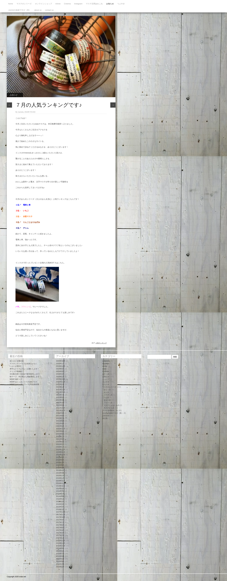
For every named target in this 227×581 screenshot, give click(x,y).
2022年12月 (60, 390)
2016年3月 (60, 564)
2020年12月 (60, 429)
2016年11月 (60, 543)
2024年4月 (60, 369)
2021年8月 (60, 416)
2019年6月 (60, 465)
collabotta (106, 361)
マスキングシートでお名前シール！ (23, 364)
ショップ (105, 379)
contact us (49, 10)
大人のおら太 (109, 408)
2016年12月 (60, 541)
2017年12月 (60, 512)
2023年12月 (60, 379)
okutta (104, 366)
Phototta (105, 371)
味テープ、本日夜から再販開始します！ (25, 377)
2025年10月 (60, 361)
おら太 (106, 392)
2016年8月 (60, 551)
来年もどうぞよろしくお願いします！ (24, 369)
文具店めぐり (107, 416)
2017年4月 (60, 530)
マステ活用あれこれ (94, 4)
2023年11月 (60, 382)
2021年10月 (60, 410)
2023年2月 (60, 384)
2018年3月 (60, 504)
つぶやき (121, 4)
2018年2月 (60, 507)
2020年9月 (60, 431)
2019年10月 (60, 455)
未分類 (105, 418)
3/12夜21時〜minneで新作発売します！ (25, 374)
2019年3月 (60, 473)
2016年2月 (60, 567)
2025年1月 (60, 364)
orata (104, 369)
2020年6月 (60, 439)
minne (58, 4)
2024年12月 (60, 366)
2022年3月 (60, 403)
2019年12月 (60, 450)
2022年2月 (60, 405)
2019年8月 (60, 460)
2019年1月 (60, 478)
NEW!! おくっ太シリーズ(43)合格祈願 (24, 384)
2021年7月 (60, 418)
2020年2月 (60, 444)
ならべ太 (105, 384)
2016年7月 (60, 554)
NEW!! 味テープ (16, 379)
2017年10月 (60, 517)
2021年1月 (60, 426)
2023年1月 (60, 387)
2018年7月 (60, 494)
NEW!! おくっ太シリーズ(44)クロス (23, 382)
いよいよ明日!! (15, 366)
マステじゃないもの (111, 405)
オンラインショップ (43, 4)
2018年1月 (60, 509)
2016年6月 (60, 556)
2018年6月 (60, 496)
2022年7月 (60, 395)
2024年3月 (60, 371)
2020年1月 (60, 447)
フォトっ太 (108, 403)
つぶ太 (106, 397)
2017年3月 (60, 533)
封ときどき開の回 (17, 361)
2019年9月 (60, 457)
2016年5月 (60, 559)
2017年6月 (60, 525)
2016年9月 (60, 548)
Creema (67, 4)
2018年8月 (60, 491)
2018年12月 (60, 481)
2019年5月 (60, 468)
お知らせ (110, 4)
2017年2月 (60, 535)
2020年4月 (60, 442)
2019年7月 (60, 463)
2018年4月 (60, 502)
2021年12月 (60, 408)
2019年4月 (60, 470)
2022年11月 (60, 392)
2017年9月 (60, 520)
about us (38, 10)
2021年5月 (60, 421)
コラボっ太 (108, 395)
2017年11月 (60, 515)
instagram (78, 4)
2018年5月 (60, 499)
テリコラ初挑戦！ (17, 371)
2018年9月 (60, 489)
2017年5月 (60, 528)
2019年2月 (60, 476)
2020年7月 (60, 436)
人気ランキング (101, 343)
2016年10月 (60, 546)
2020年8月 (60, 434)
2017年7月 (60, 522)
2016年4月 (60, 561)
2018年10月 (60, 486)
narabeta (105, 364)
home (10, 4)
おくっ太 (105, 374)
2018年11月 (60, 483)
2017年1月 (60, 538)
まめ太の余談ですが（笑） (19, 10)
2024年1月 (60, 377)
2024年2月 (60, 374)
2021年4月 (60, 423)
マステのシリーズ (24, 4)
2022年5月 (60, 397)
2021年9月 (60, 413)
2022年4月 (60, 400)
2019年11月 (60, 452)
